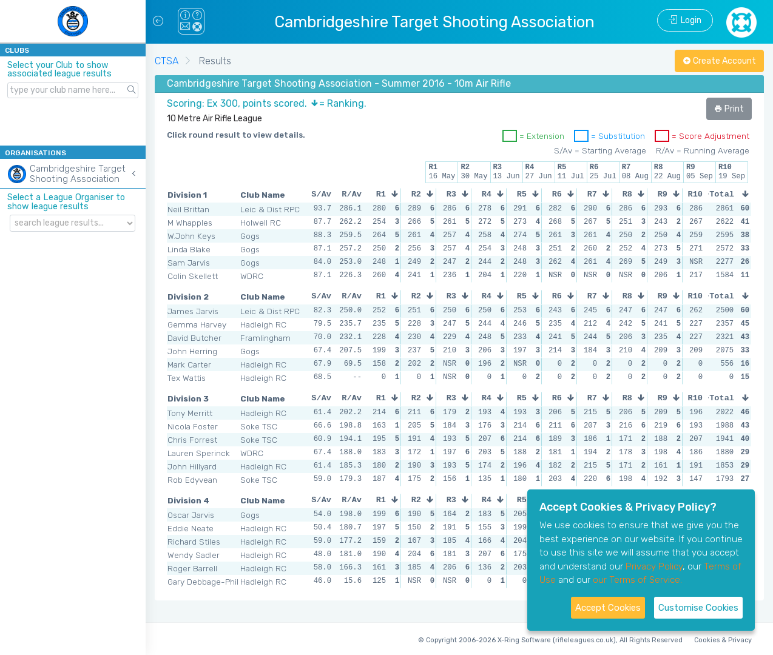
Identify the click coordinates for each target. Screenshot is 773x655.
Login (685, 20)
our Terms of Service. (637, 579)
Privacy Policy (654, 566)
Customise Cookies (698, 607)
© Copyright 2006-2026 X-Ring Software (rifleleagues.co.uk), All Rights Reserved (550, 640)
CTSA (166, 61)
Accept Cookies (608, 607)
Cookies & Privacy (723, 640)
